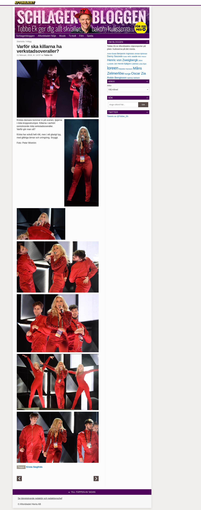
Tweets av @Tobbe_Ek (117, 116)
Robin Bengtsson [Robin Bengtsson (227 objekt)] (117, 77)
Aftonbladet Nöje (47, 35)
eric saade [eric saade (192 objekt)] (133, 56)
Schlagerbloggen (25, 35)
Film (81, 35)
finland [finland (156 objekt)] (144, 56)
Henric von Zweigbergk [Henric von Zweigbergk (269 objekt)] (122, 60)
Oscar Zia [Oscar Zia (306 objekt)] (138, 73)
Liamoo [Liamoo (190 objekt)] (135, 64)
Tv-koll (72, 35)
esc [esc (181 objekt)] (139, 56)
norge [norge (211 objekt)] (127, 73)
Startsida (21, 41)
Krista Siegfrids (34, 467)
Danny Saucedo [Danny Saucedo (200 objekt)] (115, 56)
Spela (90, 35)
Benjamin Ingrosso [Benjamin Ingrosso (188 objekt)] (125, 53)
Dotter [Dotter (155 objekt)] (125, 56)
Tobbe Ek (48, 55)
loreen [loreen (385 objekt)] (112, 68)
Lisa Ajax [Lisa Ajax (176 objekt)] (142, 64)
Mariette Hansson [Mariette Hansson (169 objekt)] (125, 69)
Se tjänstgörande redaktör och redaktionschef (40, 498)
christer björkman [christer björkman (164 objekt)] (141, 54)
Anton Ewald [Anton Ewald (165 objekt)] (112, 54)
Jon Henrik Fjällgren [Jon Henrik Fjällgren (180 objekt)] (122, 64)
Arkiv (109, 85)
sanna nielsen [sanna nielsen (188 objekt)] (133, 78)
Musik (62, 35)
